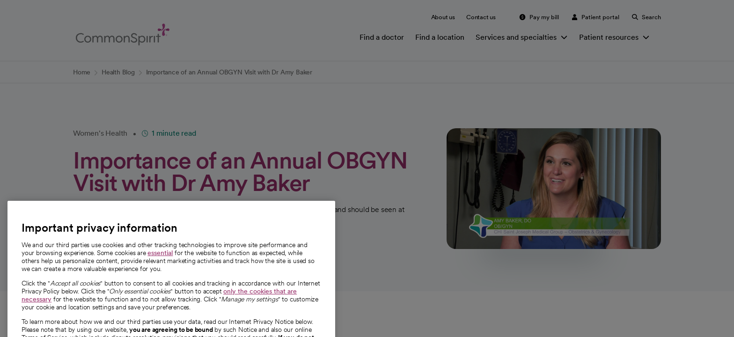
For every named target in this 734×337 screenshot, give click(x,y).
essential (160, 270)
